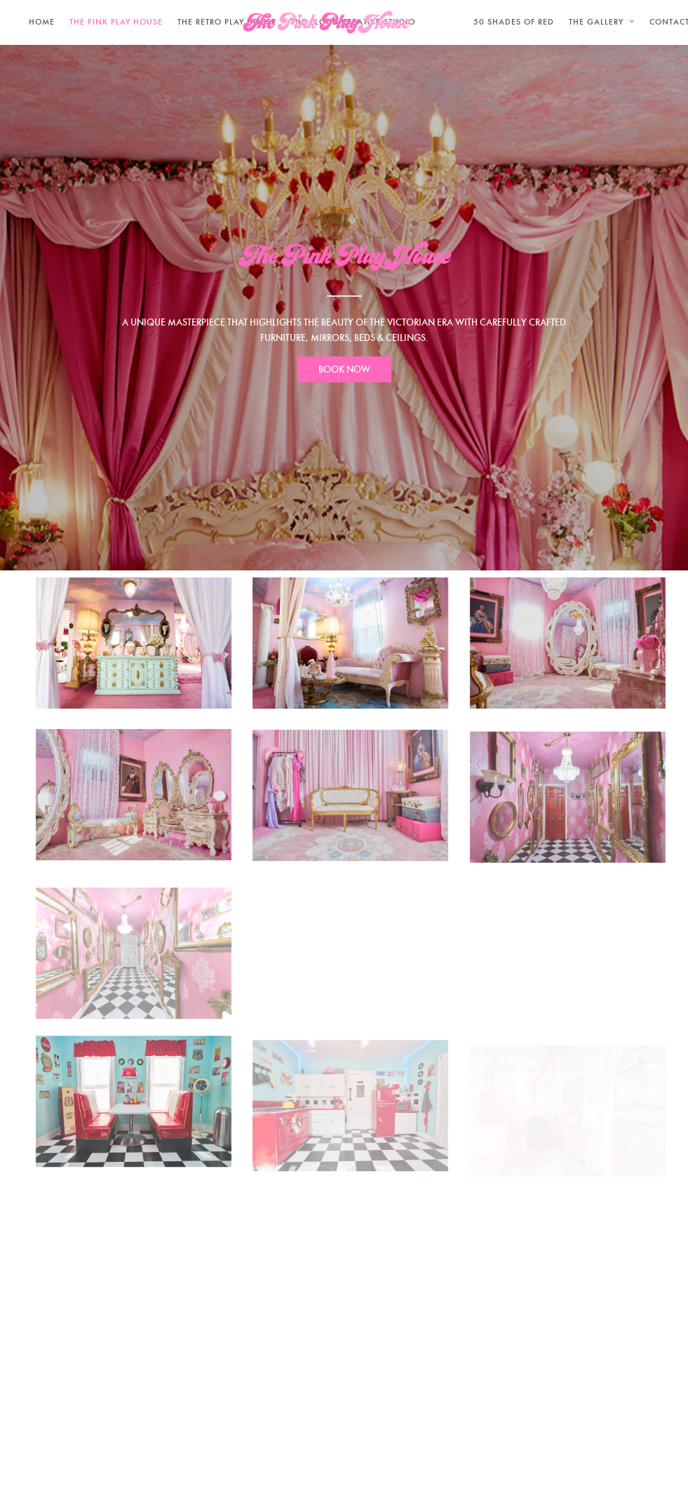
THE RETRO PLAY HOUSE (226, 22)
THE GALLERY (596, 22)
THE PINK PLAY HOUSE (116, 22)
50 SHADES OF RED (513, 22)
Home (42, 22)
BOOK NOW (344, 369)
